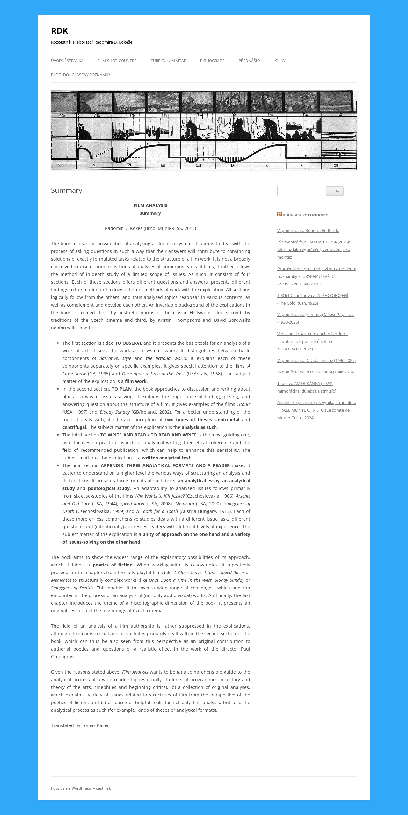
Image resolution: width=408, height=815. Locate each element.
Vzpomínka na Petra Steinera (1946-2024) (316, 372)
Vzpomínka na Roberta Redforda (308, 230)
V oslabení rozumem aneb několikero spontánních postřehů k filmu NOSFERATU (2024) (312, 341)
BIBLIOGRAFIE (212, 60)
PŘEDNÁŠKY (249, 60)
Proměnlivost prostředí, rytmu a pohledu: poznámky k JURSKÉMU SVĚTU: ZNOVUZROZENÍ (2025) (316, 276)
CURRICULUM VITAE (168, 60)
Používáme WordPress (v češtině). (81, 788)
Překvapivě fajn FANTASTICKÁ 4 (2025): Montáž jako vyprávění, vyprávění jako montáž (313, 249)
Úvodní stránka (67, 60)
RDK (59, 30)
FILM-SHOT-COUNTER (117, 60)
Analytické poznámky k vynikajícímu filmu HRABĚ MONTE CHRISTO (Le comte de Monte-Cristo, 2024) (316, 410)
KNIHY (280, 60)
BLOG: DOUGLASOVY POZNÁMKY (80, 74)
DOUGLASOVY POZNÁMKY (305, 215)
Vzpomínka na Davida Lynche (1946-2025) (316, 360)
